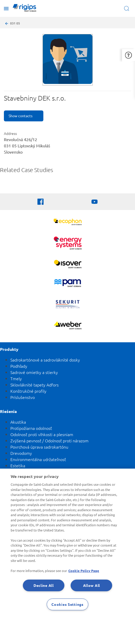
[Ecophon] (68, 222)
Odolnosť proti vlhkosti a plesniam (41, 434)
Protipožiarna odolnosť (31, 428)
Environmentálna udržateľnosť (38, 459)
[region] (67, 543)
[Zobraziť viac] (68, 264)
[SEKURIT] (68, 304)
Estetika (17, 465)
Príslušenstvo (22, 397)
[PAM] (68, 283)
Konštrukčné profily (28, 391)
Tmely (16, 378)
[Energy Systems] (68, 243)
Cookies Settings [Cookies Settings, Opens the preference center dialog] (67, 604)
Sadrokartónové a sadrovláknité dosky (45, 360)
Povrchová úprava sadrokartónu (39, 447)
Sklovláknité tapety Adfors (34, 385)
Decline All (43, 585)
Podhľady (18, 366)
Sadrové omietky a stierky (34, 372)
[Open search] (127, 8)
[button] (128, 55)
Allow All (91, 585)
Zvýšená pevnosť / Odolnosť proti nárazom (49, 440)
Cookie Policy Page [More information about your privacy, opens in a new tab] (83, 570)
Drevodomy (21, 453)
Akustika (18, 422)
